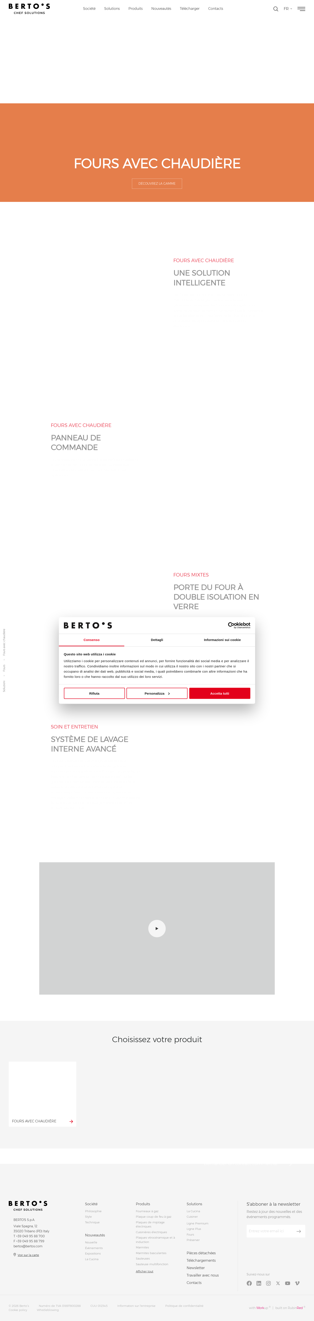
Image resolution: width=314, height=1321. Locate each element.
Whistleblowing (48, 1310)
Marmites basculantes (151, 1253)
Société (89, 9)
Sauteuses (143, 1258)
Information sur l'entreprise (136, 1305)
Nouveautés (161, 9)
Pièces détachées (201, 1253)
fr (286, 8)
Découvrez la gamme (157, 184)
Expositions (93, 1253)
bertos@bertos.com (28, 1246)
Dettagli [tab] (157, 640)
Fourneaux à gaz (147, 1211)
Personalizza (157, 693)
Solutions (112, 9)
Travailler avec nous (203, 1275)
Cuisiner (192, 1216)
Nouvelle (91, 1242)
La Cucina (91, 1259)
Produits (135, 9)
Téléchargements (201, 1260)
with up (260, 1308)
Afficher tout (144, 1271)
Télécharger (190, 9)
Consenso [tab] (91, 640)
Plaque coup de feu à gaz (153, 1216)
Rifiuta (94, 693)
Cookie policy (18, 1310)
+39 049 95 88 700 (30, 1236)
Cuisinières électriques (151, 1232)
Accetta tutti (219, 693)
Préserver (193, 1240)
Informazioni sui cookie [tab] (222, 640)
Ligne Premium (197, 1223)
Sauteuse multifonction (152, 1264)
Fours (4, 668)
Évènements (94, 1248)
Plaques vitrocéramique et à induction (155, 1240)
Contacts (215, 9)
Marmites (142, 1247)
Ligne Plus (194, 1229)
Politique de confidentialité (184, 1305)
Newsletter (196, 1268)
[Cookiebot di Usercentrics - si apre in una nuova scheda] (231, 625)
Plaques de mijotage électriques (150, 1224)
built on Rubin (290, 1308)
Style (88, 1216)
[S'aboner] (298, 1231)
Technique (92, 1222)
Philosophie (93, 1211)
